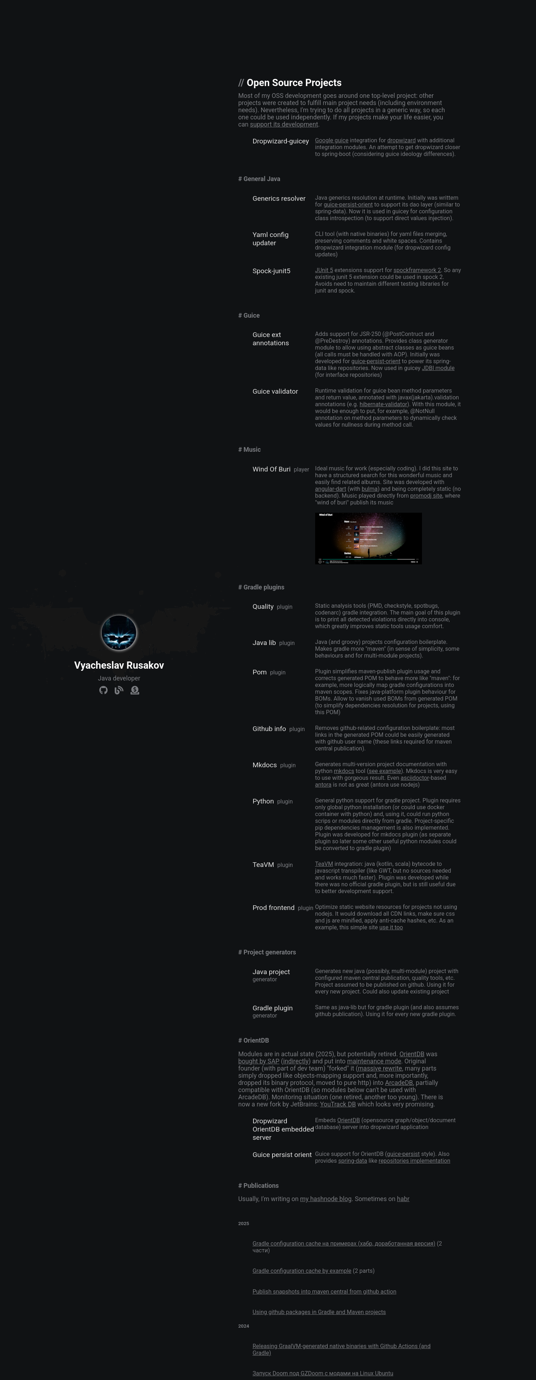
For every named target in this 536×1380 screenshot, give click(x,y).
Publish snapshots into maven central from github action (324, 1291)
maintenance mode (374, 1061)
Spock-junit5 (271, 271)
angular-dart (330, 488)
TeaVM (263, 864)
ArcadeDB (399, 1082)
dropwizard (401, 140)
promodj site (426, 495)
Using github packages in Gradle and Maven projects (319, 1312)
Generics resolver (278, 198)
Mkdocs (264, 765)
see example (385, 771)
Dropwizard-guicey (280, 141)
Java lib (264, 643)
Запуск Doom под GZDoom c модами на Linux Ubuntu (322, 1373)
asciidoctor (414, 777)
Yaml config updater (270, 239)
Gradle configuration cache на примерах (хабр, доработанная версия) (343, 1243)
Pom (259, 672)
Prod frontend (273, 908)
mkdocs (344, 771)
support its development (284, 124)
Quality (263, 606)
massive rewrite (380, 1068)
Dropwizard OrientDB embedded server (283, 1129)
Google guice (331, 140)
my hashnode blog (326, 1199)
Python (263, 801)
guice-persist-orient (348, 204)
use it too (391, 927)
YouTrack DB (338, 1104)
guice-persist (403, 1154)
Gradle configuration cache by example (301, 1270)
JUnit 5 (324, 270)
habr (403, 1199)
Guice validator (275, 391)
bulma (370, 488)
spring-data (352, 1160)
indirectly (296, 1061)
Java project (271, 972)
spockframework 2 (417, 270)
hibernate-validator (383, 404)
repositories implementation (414, 1160)
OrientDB (411, 1054)
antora (323, 784)
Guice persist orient (282, 1155)
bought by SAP (258, 1061)
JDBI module (438, 368)
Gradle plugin (272, 1008)
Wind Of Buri (271, 469)
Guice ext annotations (270, 339)
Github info (269, 729)
